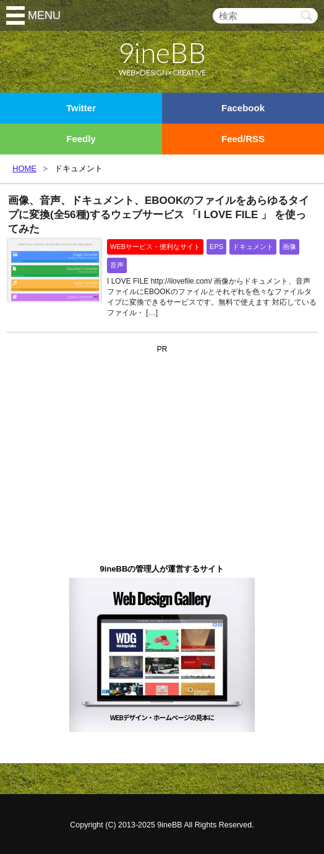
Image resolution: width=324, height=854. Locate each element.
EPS (216, 246)
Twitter (81, 108)
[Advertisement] (162, 434)
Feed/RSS (243, 138)
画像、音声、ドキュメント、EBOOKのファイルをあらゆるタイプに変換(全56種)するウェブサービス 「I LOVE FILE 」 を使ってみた (158, 215)
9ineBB (169, 825)
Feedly (81, 138)
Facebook (243, 108)
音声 (117, 265)
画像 (289, 246)
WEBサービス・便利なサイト (155, 246)
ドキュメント (252, 246)
